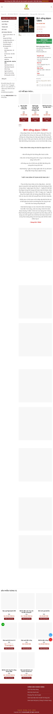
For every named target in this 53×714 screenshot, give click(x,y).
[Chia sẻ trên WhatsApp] (38, 85)
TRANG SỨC (5, 27)
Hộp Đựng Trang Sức (9, 67)
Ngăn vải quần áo (8, 71)
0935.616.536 (9, 95)
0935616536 (45, 1)
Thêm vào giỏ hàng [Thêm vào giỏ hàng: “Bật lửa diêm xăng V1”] (44, 648)
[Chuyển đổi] (15, 24)
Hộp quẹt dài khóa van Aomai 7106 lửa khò (26, 670)
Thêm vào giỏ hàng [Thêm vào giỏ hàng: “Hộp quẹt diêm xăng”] (27, 648)
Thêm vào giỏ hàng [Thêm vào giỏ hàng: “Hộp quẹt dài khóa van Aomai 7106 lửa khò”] (27, 677)
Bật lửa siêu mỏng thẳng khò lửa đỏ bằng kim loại (35, 108)
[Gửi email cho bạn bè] (45, 85)
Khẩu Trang (7, 69)
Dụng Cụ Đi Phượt (7, 38)
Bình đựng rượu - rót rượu (9, 51)
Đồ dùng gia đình (24, 14)
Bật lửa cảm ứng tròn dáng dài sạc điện (9, 670)
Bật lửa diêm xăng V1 (44, 640)
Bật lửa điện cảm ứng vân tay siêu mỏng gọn (26, 611)
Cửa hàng (25, 710)
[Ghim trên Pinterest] (47, 85)
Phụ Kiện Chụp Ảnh (7, 42)
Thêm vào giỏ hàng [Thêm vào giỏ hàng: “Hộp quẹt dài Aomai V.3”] (9, 648)
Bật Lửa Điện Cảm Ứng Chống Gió (23, 107)
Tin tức (29, 710)
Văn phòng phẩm (7, 44)
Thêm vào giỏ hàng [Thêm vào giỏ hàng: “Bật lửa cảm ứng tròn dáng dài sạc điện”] (9, 677)
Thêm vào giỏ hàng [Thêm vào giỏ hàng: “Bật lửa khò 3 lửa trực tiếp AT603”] (47, 119)
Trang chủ (3, 14)
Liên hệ (34, 710)
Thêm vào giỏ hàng (43, 35)
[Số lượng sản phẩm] (39, 31)
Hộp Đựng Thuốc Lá (9, 65)
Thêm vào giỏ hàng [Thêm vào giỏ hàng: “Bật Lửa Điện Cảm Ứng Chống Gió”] (24, 119)
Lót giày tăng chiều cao (8, 40)
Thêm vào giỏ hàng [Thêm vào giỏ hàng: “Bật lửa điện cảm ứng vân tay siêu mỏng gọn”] (27, 618)
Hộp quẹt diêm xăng (26, 640)
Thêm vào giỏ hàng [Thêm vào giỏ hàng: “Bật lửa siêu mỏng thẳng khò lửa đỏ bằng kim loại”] (35, 119)
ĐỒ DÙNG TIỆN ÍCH (13, 14)
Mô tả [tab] (20, 125)
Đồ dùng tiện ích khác (9, 75)
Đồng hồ (4, 78)
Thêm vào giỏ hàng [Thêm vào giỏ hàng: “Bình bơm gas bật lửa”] (44, 618)
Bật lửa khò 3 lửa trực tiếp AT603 (47, 106)
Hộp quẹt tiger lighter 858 (9, 611)
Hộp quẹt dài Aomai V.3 (9, 640)
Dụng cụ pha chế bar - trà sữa (9, 35)
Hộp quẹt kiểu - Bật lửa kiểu (37, 14)
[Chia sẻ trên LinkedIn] (50, 85)
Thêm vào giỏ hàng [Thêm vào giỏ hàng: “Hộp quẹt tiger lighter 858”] (9, 618)
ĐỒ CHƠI (4, 29)
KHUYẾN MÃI (5, 21)
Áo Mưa (6, 48)
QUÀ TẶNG (4, 24)
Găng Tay (6, 59)
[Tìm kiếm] (51, 7)
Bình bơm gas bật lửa (44, 611)
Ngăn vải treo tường (9, 73)
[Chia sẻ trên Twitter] (42, 85)
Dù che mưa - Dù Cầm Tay (9, 54)
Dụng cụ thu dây (8, 57)
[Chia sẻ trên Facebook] (40, 85)
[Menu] (2, 7)
